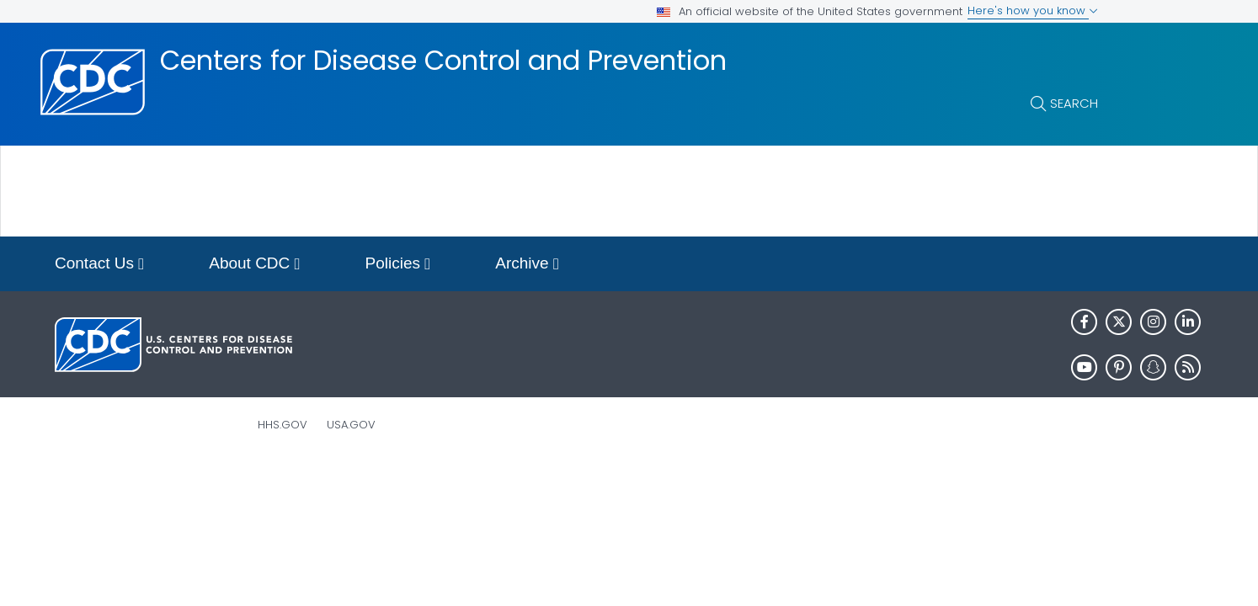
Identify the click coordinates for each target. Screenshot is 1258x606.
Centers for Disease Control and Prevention (443, 60)
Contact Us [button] (99, 264)
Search (1074, 103)
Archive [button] (527, 264)
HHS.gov (282, 425)
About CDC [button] (254, 264)
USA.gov (351, 425)
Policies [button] (398, 264)
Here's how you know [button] (1032, 11)
